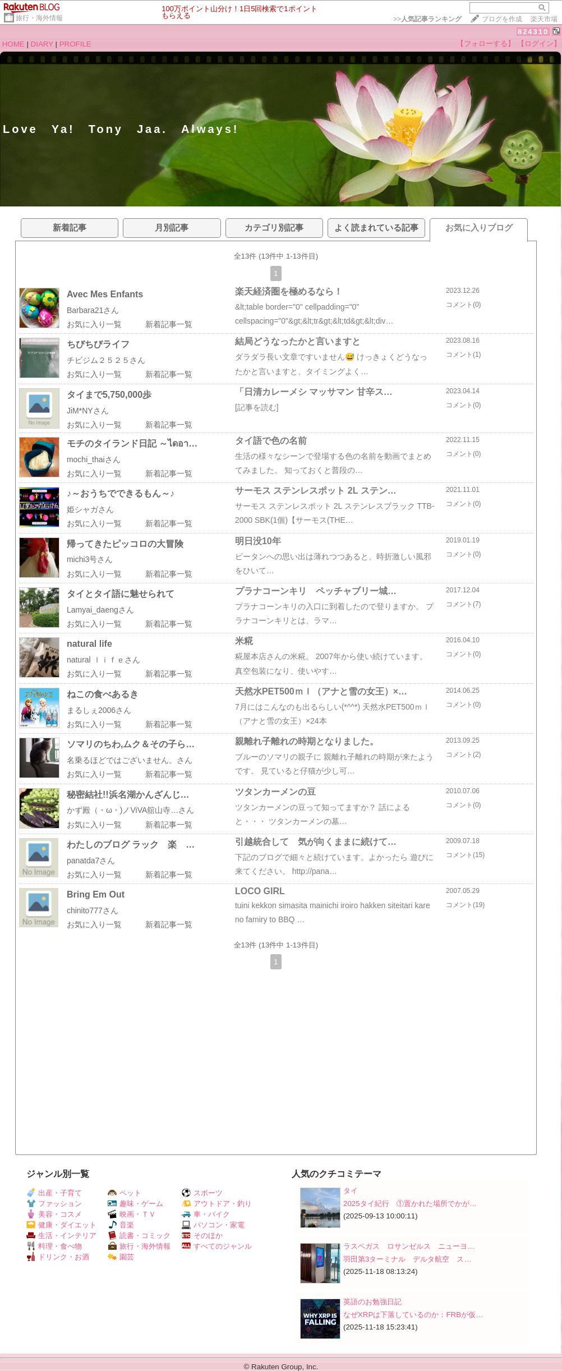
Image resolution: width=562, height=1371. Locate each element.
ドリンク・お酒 (57, 1257)
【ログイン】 (539, 43)
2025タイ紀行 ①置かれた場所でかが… (410, 1203)
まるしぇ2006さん (99, 710)
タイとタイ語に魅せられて (120, 594)
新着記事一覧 (168, 324)
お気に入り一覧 (94, 324)
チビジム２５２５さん (106, 360)
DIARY (42, 44)
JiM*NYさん (88, 410)
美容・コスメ (54, 1214)
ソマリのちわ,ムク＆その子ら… (131, 744)
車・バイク (206, 1214)
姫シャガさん (90, 509)
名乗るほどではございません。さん (129, 760)
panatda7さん (91, 860)
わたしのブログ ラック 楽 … (131, 844)
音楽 (121, 1225)
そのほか (202, 1235)
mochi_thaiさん (94, 459)
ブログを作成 (502, 19)
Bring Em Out (96, 894)
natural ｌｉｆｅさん (103, 659)
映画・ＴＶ (132, 1214)
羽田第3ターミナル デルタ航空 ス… (407, 1259)
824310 (533, 31)
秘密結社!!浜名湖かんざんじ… (128, 794)
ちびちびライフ (98, 344)
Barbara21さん (93, 310)
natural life (89, 643)
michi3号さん (90, 559)
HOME (13, 44)
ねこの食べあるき (103, 694)
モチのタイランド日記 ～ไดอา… (132, 443)
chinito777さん (92, 910)
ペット (124, 1193)
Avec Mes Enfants (105, 294)
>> (427, 19)
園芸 (121, 1257)
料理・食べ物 (54, 1246)
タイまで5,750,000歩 (109, 394)
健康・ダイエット (61, 1225)
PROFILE (75, 44)
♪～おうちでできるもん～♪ (120, 493)
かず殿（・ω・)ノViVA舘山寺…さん (130, 810)
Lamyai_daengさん (100, 609)
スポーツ (202, 1193)
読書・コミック (139, 1235)
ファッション (54, 1203)
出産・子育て (54, 1193)
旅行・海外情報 (39, 18)
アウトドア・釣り (217, 1203)
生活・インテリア (61, 1235)
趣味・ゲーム (135, 1203)
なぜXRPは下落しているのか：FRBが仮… (413, 1314)
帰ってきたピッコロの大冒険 (125, 544)
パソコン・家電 (213, 1225)
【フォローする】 (486, 43)
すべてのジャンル (217, 1246)
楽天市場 (544, 19)
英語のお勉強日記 (372, 1302)
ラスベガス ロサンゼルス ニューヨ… (409, 1246)
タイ (350, 1190)
